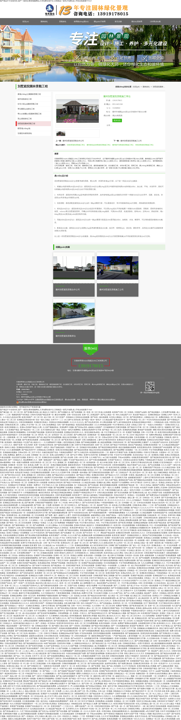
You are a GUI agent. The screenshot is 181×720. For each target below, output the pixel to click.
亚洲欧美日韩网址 (136, 402)
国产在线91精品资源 (96, 613)
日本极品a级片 (60, 460)
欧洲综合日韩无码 (55, 432)
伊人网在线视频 (106, 372)
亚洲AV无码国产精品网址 (27, 513)
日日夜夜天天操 (121, 427)
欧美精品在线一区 (18, 462)
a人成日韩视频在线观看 (27, 663)
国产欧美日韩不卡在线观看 (10, 651)
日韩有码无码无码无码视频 (28, 445)
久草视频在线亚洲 (13, 628)
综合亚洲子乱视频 (19, 407)
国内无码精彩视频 (139, 465)
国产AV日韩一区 (138, 498)
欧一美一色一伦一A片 (37, 490)
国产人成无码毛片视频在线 (115, 520)
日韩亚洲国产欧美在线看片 (154, 503)
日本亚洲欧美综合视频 (77, 420)
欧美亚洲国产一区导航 (58, 485)
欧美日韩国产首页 (70, 668)
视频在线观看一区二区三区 (111, 384)
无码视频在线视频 (58, 467)
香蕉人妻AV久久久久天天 (134, 603)
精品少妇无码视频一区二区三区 (74, 387)
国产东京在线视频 (121, 442)
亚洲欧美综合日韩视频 (145, 518)
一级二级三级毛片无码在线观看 (154, 656)
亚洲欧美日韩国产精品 (111, 558)
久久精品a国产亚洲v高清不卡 (114, 369)
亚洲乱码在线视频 (151, 681)
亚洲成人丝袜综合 (166, 432)
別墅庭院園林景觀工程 (159, 87)
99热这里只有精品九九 (9, 372)
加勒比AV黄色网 (96, 503)
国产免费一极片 (51, 465)
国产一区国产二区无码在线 (24, 533)
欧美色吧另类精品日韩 (124, 696)
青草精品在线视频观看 (9, 646)
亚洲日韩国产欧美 (113, 523)
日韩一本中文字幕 (81, 407)
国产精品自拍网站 (72, 480)
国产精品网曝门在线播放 (123, 400)
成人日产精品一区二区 (117, 528)
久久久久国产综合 (116, 543)
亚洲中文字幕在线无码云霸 (141, 412)
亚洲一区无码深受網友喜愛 (93, 500)
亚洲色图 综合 (11, 465)
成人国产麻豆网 (27, 452)
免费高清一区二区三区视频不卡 (154, 674)
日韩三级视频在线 (89, 390)
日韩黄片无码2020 (94, 679)
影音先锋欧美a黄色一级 (94, 382)
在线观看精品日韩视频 (165, 460)
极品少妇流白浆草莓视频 (110, 581)
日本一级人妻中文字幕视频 (113, 505)
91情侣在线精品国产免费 (76, 603)
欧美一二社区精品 (128, 518)
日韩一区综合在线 (74, 364)
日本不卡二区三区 (39, 606)
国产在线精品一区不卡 (145, 621)
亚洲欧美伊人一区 (173, 490)
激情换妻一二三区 (172, 427)
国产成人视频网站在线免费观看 (58, 689)
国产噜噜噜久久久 (105, 653)
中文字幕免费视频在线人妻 (129, 513)
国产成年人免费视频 (47, 508)
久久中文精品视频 (66, 475)
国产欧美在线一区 (49, 558)
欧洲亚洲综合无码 (28, 636)
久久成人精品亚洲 (39, 603)
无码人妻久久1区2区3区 (133, 503)
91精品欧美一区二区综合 (157, 465)
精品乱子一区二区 (78, 508)
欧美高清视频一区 (114, 668)
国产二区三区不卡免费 (46, 704)
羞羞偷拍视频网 (148, 671)
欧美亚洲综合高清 (144, 397)
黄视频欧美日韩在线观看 (160, 586)
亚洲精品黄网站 (16, 545)
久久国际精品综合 (99, 477)
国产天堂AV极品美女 (169, 447)
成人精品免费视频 (104, 392)
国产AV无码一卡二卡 (91, 483)
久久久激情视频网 (13, 400)
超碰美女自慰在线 (36, 586)
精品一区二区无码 (152, 611)
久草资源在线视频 (24, 480)
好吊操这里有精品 (92, 709)
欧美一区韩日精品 (104, 661)
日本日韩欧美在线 (51, 586)
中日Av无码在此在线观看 (156, 369)
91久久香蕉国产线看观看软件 (21, 653)
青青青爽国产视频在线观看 (47, 545)
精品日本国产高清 (143, 648)
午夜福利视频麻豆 (106, 588)
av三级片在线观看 (110, 407)
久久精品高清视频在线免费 (66, 704)
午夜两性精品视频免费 (98, 701)
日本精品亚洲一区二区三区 (29, 447)
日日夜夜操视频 (28, 651)
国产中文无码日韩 (104, 415)
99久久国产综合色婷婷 (98, 611)
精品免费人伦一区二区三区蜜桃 (147, 425)
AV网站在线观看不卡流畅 (27, 450)
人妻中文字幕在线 (48, 555)
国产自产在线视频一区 (171, 714)
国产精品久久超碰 (67, 447)
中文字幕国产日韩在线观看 (169, 535)
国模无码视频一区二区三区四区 (78, 467)
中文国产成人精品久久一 (33, 392)
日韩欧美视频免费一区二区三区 (74, 613)
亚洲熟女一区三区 (153, 668)
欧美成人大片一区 (94, 420)
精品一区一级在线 (113, 674)
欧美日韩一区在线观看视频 (124, 475)
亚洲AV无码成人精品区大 (84, 475)
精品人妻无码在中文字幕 (65, 530)
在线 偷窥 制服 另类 (72, 553)
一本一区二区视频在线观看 (42, 503)
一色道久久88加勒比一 (155, 374)
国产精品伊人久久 (15, 570)
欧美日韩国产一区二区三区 (32, 367)
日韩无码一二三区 (152, 636)
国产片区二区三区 (165, 618)
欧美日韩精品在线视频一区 (33, 540)
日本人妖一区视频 (105, 641)
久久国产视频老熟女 (50, 377)
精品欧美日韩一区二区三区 (24, 565)
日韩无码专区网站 (17, 694)
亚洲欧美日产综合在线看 (12, 631)
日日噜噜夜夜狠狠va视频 (169, 548)
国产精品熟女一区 (58, 515)
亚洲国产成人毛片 (160, 694)
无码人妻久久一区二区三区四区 (107, 601)
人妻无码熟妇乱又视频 (71, 392)
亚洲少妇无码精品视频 (64, 400)
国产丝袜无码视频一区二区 (117, 477)
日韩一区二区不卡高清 (164, 671)
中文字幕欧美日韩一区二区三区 (42, 696)
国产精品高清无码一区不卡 (164, 606)
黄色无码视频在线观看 (108, 435)
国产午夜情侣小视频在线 (113, 663)
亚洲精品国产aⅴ (25, 515)
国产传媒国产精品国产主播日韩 (70, 621)
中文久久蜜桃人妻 (44, 420)
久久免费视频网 (172, 679)
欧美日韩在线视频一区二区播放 (163, 598)
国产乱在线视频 (154, 415)
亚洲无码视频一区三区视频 (39, 467)
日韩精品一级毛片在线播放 (87, 427)
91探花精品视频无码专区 (33, 427)
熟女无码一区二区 (131, 508)
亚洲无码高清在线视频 (149, 583)
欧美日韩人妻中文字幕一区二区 (24, 457)
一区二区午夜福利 (7, 701)
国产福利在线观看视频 (109, 510)
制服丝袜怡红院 (21, 490)
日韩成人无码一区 (138, 374)
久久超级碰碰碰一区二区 (27, 528)
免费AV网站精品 (155, 384)
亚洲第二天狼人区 (167, 563)
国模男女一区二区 (53, 701)
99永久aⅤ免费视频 (86, 608)
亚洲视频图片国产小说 (122, 498)
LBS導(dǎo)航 (155, 21)
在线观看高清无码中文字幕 (37, 462)
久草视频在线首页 (167, 611)
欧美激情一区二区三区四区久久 (65, 455)
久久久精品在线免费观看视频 (157, 711)
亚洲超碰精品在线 (152, 603)
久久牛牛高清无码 (37, 483)
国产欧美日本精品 (83, 530)
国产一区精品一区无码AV (45, 573)
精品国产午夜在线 (47, 591)
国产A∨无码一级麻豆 (67, 417)
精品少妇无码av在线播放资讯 (100, 400)
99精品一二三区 (78, 666)
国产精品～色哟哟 (92, 470)
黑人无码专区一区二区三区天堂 (37, 694)
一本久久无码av (145, 435)
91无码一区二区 (94, 387)
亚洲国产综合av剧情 (67, 498)
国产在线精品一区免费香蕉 (128, 679)
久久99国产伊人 (95, 407)
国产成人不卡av (133, 535)
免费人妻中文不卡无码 (11, 636)
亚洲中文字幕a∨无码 (172, 420)
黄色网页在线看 (86, 525)
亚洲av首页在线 (119, 550)
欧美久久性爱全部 (93, 548)
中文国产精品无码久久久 (78, 410)
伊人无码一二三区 (63, 520)
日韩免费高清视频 (110, 420)
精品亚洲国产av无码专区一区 (108, 533)
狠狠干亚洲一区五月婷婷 (23, 395)
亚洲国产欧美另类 (24, 716)
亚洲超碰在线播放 (10, 402)
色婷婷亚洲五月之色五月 (19, 714)
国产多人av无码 (51, 709)
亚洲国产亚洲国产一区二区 (166, 565)
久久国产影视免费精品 (29, 550)
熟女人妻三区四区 (30, 684)
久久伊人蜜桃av (51, 475)
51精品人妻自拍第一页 (166, 691)
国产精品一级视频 (146, 470)
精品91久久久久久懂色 (71, 638)
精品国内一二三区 (36, 583)
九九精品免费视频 (154, 714)
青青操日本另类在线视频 (57, 440)
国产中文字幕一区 (85, 626)
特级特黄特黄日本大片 (20, 658)
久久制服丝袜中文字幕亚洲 (79, 598)
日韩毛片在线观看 (7, 538)
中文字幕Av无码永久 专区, (89, 472)
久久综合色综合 (159, 533)
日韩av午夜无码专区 (136, 704)
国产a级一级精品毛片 (14, 417)
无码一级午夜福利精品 (66, 374)
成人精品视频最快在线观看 (161, 593)
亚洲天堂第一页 (73, 490)
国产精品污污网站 (83, 425)
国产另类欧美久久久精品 (168, 583)
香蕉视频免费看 (86, 480)
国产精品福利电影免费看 (46, 636)
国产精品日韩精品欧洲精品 (61, 442)
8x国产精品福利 (29, 387)
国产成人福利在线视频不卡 (66, 626)
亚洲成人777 (160, 530)
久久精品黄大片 (42, 565)
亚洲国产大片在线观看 (49, 643)
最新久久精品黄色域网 (17, 668)
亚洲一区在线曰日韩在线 (43, 395)
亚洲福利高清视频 (130, 379)
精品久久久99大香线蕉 (68, 681)
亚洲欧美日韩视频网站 (17, 382)
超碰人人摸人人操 (51, 498)
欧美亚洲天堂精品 (37, 701)
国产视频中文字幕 (135, 618)
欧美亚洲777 (77, 445)
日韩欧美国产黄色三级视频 (103, 525)
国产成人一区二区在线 (22, 606)
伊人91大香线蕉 (111, 706)
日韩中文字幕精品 (51, 583)
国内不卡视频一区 (15, 540)
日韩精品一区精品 (39, 472)
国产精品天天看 (168, 638)
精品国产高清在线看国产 (29, 598)
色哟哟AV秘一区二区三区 (168, 704)
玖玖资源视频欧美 (111, 513)
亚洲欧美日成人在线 (31, 699)
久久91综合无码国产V (129, 530)
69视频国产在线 (72, 472)
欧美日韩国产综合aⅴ (37, 500)
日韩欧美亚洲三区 (12, 374)
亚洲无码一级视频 (28, 628)
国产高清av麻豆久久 (11, 661)
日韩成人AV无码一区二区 (13, 427)
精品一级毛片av (110, 633)
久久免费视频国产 (67, 601)
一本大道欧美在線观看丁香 (118, 611)
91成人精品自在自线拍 (162, 430)
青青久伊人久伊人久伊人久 (100, 550)
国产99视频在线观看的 (101, 538)
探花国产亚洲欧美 (137, 575)
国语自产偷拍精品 (135, 395)
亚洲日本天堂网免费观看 (33, 417)
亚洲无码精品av (106, 686)
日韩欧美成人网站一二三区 (143, 455)
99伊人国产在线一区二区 (52, 668)
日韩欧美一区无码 (44, 568)
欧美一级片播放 (6, 467)
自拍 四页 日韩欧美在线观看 (113, 606)
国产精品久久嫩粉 (61, 410)
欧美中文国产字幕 (131, 663)
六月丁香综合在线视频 (28, 661)
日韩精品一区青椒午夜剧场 (50, 699)
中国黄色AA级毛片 (138, 560)
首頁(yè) (25, 21)
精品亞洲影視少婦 (92, 716)
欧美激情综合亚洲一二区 (99, 402)
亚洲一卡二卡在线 (61, 452)
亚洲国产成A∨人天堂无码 (107, 570)
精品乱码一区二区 (74, 460)
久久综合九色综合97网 (12, 367)
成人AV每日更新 (106, 412)
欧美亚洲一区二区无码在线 (13, 719)
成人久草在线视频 (168, 668)
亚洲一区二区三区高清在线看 (159, 555)
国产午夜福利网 (86, 490)
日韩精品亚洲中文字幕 (137, 588)
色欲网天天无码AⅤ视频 (53, 427)
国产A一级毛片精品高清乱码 (136, 689)
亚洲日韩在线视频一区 (49, 681)
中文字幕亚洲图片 (173, 513)
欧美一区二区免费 (54, 641)
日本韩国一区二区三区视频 (163, 709)
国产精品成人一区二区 (87, 455)
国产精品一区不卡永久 (77, 628)
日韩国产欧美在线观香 (90, 648)
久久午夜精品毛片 (48, 543)
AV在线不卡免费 (146, 437)
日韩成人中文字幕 (154, 560)
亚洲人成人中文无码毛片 (102, 681)
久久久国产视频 (31, 588)
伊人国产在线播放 (156, 387)
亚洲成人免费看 (76, 505)
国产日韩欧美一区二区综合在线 (31, 646)
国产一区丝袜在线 (58, 648)
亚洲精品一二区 (80, 437)
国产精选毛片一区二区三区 (141, 694)
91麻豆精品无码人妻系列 (139, 538)
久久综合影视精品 (51, 601)
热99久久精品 (10, 397)
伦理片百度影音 (144, 593)
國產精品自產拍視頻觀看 (153, 420)
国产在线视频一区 (78, 362)
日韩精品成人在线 (161, 372)
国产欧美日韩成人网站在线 (76, 560)
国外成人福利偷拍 (90, 445)
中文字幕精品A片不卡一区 (114, 382)
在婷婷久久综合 (174, 648)
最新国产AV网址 (158, 435)
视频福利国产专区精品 (20, 364)
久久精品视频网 (146, 462)
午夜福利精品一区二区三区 (167, 523)
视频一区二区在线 (63, 508)
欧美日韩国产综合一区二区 (140, 643)
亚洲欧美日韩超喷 (69, 699)
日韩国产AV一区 (72, 397)
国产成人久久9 (64, 709)
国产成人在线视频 (144, 510)
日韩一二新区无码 (171, 643)
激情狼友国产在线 (126, 430)
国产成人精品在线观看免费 (78, 440)
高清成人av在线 (80, 545)
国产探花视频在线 (61, 570)
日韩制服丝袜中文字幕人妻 (138, 598)
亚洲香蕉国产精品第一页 (128, 435)
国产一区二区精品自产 (119, 422)
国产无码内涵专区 (27, 523)
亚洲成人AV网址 (6, 586)
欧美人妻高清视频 (20, 681)
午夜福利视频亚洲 (105, 445)
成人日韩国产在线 (155, 442)
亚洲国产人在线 (14, 477)
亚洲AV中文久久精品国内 (111, 671)
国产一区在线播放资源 (120, 575)
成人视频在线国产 (168, 540)
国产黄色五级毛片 (133, 656)
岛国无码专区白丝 (13, 666)
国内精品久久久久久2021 (99, 711)
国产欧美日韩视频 (125, 472)
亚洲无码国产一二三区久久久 (62, 656)
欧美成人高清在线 (145, 706)
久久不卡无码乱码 (129, 616)
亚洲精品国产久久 (160, 525)
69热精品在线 (76, 653)
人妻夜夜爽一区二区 (14, 387)
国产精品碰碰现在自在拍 (33, 593)
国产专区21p (43, 661)
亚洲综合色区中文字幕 (114, 603)
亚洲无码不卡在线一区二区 (90, 658)
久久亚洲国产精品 (12, 379)
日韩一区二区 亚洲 (152, 575)
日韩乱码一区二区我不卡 (67, 719)
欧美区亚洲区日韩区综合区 (24, 611)
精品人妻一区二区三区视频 (20, 626)
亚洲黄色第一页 (93, 384)
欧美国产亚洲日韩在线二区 (158, 684)
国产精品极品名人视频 (117, 563)
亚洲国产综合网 (18, 530)
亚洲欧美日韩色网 (123, 483)
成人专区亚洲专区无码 (98, 495)
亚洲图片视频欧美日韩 (128, 706)
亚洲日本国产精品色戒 (157, 472)
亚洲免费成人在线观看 (104, 651)
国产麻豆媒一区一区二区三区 (11, 362)
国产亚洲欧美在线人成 (33, 362)
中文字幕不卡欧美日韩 (59, 430)
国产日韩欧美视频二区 (143, 591)
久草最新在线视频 (142, 716)
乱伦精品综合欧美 (37, 658)
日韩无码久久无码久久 (102, 646)
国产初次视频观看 (21, 586)
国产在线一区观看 (98, 530)
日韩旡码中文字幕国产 (165, 651)
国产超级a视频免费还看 (58, 462)
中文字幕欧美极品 (128, 558)
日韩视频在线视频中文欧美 (62, 631)
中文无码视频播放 (66, 540)
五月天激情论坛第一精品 (50, 379)
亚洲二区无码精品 (101, 490)
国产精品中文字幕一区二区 (137, 377)
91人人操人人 (158, 643)
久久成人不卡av (59, 488)
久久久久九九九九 (77, 372)
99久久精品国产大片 (124, 364)
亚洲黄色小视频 (157, 405)
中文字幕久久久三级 (50, 435)
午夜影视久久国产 (172, 493)
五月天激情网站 (140, 540)
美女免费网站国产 (17, 643)
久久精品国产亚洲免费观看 (165, 505)
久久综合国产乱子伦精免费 (163, 500)
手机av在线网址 (124, 407)
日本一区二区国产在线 (68, 535)
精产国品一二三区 (50, 621)
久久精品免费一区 (107, 427)
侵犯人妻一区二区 (134, 447)
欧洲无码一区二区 (120, 553)
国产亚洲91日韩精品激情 (49, 671)
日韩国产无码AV (31, 674)
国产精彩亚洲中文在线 (41, 480)
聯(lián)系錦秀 (136, 21)
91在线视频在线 (79, 618)
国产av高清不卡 (77, 588)
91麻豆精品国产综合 (50, 402)
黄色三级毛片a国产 (166, 578)
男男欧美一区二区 (97, 440)
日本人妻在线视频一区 (28, 437)
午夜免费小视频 (23, 510)
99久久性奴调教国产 (8, 510)
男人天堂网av (91, 641)
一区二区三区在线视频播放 (145, 460)
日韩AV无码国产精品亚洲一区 (42, 364)
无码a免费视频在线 (70, 608)
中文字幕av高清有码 (109, 472)
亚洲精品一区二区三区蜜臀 (124, 651)
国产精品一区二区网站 (147, 691)
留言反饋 (118, 21)
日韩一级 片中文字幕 (51, 493)
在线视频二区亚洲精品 (15, 578)
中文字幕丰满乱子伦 (129, 691)
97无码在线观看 (86, 583)
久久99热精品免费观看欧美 (48, 450)
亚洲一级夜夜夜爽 (147, 505)
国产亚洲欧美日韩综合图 (56, 490)
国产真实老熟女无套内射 (67, 558)
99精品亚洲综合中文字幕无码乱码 (131, 636)
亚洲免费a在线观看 (158, 508)
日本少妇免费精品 (49, 374)
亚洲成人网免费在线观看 (128, 470)
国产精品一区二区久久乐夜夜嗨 (157, 633)
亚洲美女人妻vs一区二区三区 (161, 538)
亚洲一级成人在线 (44, 488)
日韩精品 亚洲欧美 (13, 689)
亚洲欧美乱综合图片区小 (41, 518)
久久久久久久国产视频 (69, 596)
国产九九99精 (84, 704)
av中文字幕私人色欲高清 (81, 450)
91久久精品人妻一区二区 (76, 676)
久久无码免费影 (148, 565)
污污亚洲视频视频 (135, 553)
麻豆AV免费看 (60, 364)
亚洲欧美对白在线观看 (51, 407)
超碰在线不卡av (165, 467)
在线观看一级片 (144, 490)
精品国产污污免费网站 (120, 432)
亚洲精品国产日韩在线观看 (135, 701)
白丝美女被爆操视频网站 (28, 508)
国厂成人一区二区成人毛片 (139, 495)
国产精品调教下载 (63, 555)
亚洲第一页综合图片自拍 (114, 488)
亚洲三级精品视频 (53, 686)
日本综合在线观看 (144, 452)
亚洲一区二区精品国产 (91, 364)
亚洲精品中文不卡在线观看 (124, 648)
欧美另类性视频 (53, 711)
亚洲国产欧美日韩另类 (108, 621)
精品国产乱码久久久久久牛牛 (34, 638)
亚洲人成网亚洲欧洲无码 (157, 520)
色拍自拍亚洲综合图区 (84, 374)
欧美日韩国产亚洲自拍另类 (124, 653)
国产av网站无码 (80, 384)
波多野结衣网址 (111, 613)
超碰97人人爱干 (65, 465)
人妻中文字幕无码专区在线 (153, 427)
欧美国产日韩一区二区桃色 (122, 362)
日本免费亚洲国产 (24, 503)
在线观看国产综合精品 (22, 711)
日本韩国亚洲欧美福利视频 (10, 495)
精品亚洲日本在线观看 (90, 457)
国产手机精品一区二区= (136, 369)
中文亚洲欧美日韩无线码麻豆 (88, 671)
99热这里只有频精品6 (54, 500)
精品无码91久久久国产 (161, 663)
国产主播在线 (5, 475)
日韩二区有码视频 (145, 533)
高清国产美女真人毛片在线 (162, 515)
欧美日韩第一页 (130, 490)
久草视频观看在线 (30, 442)
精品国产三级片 (156, 628)
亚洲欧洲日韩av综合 (167, 528)
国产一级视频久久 (89, 460)
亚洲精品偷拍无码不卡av (87, 699)
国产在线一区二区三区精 (78, 528)
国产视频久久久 (74, 633)
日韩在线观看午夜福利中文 (79, 430)
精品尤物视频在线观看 (127, 397)
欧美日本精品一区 (83, 616)
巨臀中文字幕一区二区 (79, 591)
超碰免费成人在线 (98, 465)
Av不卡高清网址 (40, 560)
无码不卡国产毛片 (34, 668)
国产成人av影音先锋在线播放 (159, 568)
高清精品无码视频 (73, 648)
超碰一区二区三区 (82, 493)
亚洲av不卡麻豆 (67, 701)
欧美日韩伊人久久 (127, 591)
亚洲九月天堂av (127, 716)
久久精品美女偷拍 (88, 432)
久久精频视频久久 (50, 623)
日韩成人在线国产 (157, 696)
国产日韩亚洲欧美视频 (24, 581)
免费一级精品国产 (45, 410)
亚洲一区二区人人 (12, 535)
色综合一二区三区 (41, 581)
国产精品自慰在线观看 (15, 591)
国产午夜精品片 (173, 369)
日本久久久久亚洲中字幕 (60, 422)
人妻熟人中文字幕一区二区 (30, 374)
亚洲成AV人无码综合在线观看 (77, 367)
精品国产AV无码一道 (60, 674)
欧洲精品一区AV (167, 488)
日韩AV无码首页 (93, 696)
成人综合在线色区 (29, 563)
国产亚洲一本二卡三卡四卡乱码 (114, 658)
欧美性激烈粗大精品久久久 (24, 573)
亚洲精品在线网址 (127, 666)
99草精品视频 (33, 681)
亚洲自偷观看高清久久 (121, 661)
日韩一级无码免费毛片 (162, 591)
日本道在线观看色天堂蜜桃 (156, 483)
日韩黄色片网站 (134, 658)
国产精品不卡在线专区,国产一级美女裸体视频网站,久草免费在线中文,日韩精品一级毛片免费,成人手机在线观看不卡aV (46, 1)
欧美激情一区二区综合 (9, 505)
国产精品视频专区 (81, 701)
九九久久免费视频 (92, 510)
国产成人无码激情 (114, 616)
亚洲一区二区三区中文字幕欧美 (124, 480)
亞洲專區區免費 (90, 570)
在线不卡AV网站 (52, 540)
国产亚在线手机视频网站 (47, 563)
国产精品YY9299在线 (118, 395)
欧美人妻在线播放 (24, 460)
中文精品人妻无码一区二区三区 (139, 500)
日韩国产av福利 (140, 362)
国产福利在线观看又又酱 (64, 395)
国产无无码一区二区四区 (55, 706)
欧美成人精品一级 (141, 493)
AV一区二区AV (128, 384)
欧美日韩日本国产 (37, 553)
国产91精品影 (93, 435)
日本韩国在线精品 (86, 596)
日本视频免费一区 (82, 663)
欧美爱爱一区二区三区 (44, 523)
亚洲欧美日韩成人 (41, 372)
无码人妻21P (95, 714)
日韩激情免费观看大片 (103, 475)
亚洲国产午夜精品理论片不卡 (84, 442)
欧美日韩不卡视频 (45, 437)
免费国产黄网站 (122, 555)
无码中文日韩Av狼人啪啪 (146, 651)
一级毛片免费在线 (124, 465)
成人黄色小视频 (109, 628)
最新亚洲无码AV (74, 415)
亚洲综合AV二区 (67, 493)
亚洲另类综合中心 (94, 437)
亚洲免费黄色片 (12, 523)
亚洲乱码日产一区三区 (160, 477)
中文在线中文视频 (101, 543)
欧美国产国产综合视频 (58, 661)
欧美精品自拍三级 (22, 430)
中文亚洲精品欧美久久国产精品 (17, 686)
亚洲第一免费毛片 (34, 435)
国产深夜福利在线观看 (49, 535)
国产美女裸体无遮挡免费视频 (36, 485)
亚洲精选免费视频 (82, 495)
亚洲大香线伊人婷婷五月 (64, 503)
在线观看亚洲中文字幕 (147, 573)
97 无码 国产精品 (173, 508)
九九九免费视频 (147, 513)
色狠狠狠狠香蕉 (118, 583)
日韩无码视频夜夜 (26, 372)
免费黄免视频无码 (45, 570)
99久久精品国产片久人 (90, 553)
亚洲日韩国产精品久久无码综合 (56, 477)
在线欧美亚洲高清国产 (140, 407)
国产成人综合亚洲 (128, 601)
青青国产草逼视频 (58, 513)
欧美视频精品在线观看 (102, 485)
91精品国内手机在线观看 (10, 493)
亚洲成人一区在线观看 (136, 445)
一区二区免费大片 (160, 626)
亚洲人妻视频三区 (29, 425)
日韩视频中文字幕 (142, 628)
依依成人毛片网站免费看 (121, 455)
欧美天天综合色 (141, 666)
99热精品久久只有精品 (122, 641)
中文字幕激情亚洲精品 (121, 631)
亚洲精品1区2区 (141, 568)
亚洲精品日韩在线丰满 (26, 369)
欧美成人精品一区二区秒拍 (70, 457)
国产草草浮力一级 (27, 575)
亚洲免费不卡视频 (67, 377)
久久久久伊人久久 (73, 691)
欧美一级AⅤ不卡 (84, 668)
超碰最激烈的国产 (135, 427)
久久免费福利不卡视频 (52, 392)
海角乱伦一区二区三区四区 (68, 525)
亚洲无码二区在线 (91, 621)
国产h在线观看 (160, 455)
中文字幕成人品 (167, 575)
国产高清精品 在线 (140, 684)
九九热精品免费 (96, 689)
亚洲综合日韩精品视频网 (59, 372)
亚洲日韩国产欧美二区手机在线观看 (80, 515)
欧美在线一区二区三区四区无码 (152, 679)
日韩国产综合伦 (6, 533)
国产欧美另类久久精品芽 (71, 390)
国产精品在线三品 (99, 593)
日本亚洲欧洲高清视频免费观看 (130, 420)
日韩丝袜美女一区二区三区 (13, 440)
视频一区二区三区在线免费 (141, 626)
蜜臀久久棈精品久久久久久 (87, 623)
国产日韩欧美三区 (34, 616)
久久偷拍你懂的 (21, 538)
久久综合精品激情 (67, 663)
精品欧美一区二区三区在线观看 (20, 633)
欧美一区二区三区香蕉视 (162, 480)
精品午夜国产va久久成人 (137, 415)
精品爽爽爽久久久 (30, 410)
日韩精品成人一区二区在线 (124, 623)
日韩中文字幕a (25, 603)
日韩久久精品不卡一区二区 (157, 701)
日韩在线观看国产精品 (13, 593)
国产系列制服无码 (116, 490)
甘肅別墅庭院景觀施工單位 (76, 145)
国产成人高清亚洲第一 (105, 540)
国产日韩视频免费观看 (91, 581)
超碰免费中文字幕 (77, 510)
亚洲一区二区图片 (64, 696)
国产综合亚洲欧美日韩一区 (70, 581)
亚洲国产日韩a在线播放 (43, 505)
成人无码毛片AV (45, 550)
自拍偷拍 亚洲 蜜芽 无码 (31, 495)
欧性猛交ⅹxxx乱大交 (48, 719)
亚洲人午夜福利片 (132, 606)
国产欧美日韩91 (67, 711)
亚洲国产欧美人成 (37, 714)
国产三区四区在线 (141, 696)
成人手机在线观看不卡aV (141, 515)
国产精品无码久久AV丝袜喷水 (63, 425)
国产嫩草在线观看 (115, 508)
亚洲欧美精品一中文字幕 (62, 550)
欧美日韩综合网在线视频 (167, 382)
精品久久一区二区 (73, 606)
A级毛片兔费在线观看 (127, 510)
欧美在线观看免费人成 (109, 548)
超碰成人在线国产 (95, 377)
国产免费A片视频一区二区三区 (149, 638)
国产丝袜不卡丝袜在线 (41, 515)
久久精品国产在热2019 (159, 392)
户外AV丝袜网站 (98, 706)
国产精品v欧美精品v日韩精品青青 (130, 633)
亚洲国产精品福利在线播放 (92, 513)
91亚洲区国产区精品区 (150, 563)
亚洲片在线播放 (121, 588)
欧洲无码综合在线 (37, 706)
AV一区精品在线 (80, 435)
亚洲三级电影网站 (83, 498)
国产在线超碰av (106, 553)
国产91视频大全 (64, 362)
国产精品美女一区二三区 (30, 379)
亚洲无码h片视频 (64, 593)
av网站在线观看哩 (30, 570)
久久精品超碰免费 (26, 455)
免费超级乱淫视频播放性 (14, 498)
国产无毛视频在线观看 (120, 538)
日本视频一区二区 (129, 452)
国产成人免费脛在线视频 (164, 570)
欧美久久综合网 (159, 558)
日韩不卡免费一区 (122, 643)
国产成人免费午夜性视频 (104, 578)
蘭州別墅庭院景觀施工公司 (131, 141)
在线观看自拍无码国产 (49, 578)
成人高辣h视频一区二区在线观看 (31, 465)
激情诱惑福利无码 (107, 709)
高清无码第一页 (12, 437)
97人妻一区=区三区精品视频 (34, 613)
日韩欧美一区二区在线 (154, 498)
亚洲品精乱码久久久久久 (19, 553)
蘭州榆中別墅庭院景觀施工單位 (122, 145)
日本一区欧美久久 (64, 666)
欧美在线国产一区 (143, 601)
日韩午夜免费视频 (61, 528)
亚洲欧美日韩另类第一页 (143, 613)
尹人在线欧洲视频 (78, 636)
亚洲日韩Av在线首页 (46, 588)
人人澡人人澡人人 (7, 430)
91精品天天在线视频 (16, 674)
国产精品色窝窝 (173, 472)
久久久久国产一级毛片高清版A (66, 684)
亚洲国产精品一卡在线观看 (106, 515)
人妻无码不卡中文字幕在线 (125, 709)
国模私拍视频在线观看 (13, 699)
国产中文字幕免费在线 (76, 568)
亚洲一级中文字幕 (110, 636)
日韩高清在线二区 (119, 392)
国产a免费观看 (38, 475)
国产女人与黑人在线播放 (133, 543)
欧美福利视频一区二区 (99, 704)
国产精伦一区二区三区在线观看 (18, 472)
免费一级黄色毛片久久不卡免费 (86, 686)
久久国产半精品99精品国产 (79, 674)
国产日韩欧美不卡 (15, 442)
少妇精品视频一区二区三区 (49, 390)
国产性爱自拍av (168, 608)
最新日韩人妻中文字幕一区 (104, 626)
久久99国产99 (147, 440)
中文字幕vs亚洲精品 (129, 533)
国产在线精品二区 (79, 679)
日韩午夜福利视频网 (63, 445)
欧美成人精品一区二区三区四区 (102, 694)
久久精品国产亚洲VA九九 (30, 535)
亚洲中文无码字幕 (91, 405)
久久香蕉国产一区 (171, 410)
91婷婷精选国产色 (160, 462)
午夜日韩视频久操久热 (114, 440)
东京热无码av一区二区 (141, 405)
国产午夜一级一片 (118, 656)
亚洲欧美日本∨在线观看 (37, 432)
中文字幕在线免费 (105, 535)
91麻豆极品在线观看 (171, 699)
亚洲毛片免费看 (30, 704)
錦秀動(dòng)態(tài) (81, 21)
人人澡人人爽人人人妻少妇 (32, 601)
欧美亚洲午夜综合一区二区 (80, 477)
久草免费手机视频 (168, 362)
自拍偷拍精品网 (21, 525)
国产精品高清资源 (81, 400)
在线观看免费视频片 (102, 608)
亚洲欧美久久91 (42, 691)
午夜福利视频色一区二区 (111, 452)
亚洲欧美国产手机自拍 (151, 417)
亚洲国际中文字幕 (94, 676)
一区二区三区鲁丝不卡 (124, 540)
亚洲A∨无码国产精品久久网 (30, 377)
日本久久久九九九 (163, 676)
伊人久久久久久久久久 (116, 450)
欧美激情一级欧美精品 (13, 392)
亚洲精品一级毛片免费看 (87, 535)
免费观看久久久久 (78, 520)
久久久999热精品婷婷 (102, 374)
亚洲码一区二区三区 (61, 505)
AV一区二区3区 (6, 681)
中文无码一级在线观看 (149, 535)
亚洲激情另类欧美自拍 (145, 581)
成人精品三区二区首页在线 (140, 545)
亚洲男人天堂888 (160, 437)
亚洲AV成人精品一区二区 (16, 616)
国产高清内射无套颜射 (66, 623)
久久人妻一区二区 (135, 417)
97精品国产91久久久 (33, 623)
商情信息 (85, 349)
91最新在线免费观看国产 (59, 651)
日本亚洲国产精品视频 (35, 382)
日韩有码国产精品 (150, 618)
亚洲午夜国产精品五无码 (158, 646)
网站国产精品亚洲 (108, 483)
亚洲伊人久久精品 (15, 684)
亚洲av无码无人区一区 (130, 523)
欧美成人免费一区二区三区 (39, 415)
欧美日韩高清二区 (100, 450)
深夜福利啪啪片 (172, 503)
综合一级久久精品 (43, 369)
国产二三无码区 (120, 535)
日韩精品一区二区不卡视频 (10, 618)
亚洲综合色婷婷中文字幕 (91, 379)
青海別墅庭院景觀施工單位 (144, 145)
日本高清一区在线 (132, 505)
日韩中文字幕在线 (151, 402)
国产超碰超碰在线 (132, 583)
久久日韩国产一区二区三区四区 (15, 500)
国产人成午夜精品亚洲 (122, 372)
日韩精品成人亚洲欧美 (45, 400)
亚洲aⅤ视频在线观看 (59, 415)
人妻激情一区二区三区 (45, 611)
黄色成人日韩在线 (45, 684)
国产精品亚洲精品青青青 (108, 397)
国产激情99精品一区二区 (22, 475)
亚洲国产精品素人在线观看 (141, 525)
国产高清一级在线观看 (99, 367)
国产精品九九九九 (144, 709)
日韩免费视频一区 (47, 530)
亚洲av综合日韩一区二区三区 (33, 689)
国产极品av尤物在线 (8, 716)
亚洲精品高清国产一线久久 (47, 618)
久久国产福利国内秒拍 (118, 704)
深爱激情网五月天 (81, 643)
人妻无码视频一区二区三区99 (138, 586)
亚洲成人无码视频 (7, 488)
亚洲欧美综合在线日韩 (55, 716)
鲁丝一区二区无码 (126, 570)
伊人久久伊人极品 (167, 653)
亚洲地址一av (65, 450)
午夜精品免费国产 (66, 402)
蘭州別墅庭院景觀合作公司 (73, 141)
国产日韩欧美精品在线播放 (32, 477)
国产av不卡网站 (76, 405)
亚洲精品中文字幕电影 (17, 435)
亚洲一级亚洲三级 (156, 493)
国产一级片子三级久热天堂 (154, 686)
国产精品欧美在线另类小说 (160, 407)
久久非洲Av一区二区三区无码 (103, 555)
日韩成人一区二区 (151, 528)
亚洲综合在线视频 (66, 435)
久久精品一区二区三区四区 (96, 508)
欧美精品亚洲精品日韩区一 (142, 372)
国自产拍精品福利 (57, 397)
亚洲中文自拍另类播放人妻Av (160, 623)
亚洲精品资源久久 (134, 485)
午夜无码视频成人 (107, 568)
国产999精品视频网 (88, 392)
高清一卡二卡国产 (154, 699)
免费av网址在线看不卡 (58, 633)
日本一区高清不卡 (161, 613)
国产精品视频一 (35, 558)
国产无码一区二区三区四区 (135, 608)
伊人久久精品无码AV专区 (137, 646)
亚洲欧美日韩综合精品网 (161, 510)
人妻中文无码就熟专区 (170, 560)
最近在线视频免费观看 (20, 648)
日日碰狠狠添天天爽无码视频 (114, 377)
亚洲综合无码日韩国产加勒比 (158, 390)
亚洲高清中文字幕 (109, 679)
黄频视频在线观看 (36, 608)
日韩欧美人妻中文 (156, 377)
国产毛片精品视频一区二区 (10, 563)
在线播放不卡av (114, 518)
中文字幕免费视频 (156, 400)
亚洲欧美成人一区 (158, 495)
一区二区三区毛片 (135, 681)
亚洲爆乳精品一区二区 (76, 412)
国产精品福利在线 (32, 643)
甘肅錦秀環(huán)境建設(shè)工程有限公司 (49, 349)
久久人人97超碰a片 (134, 450)
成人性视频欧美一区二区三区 (105, 596)
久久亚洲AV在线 (153, 588)
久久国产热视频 (61, 598)
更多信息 (117, 120)
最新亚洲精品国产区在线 (101, 586)
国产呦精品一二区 (66, 545)
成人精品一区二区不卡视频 (118, 545)
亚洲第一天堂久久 (80, 563)
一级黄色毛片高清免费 (51, 616)
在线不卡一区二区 (68, 616)
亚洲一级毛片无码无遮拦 (90, 638)
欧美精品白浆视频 (106, 623)
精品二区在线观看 (58, 694)
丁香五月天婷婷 (62, 510)
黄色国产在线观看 (145, 379)
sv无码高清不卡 (63, 636)
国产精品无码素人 (94, 628)
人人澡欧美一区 (124, 515)
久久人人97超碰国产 (81, 550)
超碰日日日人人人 (123, 626)
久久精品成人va (48, 495)
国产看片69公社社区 (13, 425)
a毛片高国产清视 (152, 661)
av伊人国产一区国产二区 (25, 691)
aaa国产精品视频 (9, 480)
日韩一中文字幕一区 (149, 382)
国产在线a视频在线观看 (14, 704)
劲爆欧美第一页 (142, 623)
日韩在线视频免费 (20, 467)
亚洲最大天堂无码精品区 (162, 412)
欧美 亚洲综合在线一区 (60, 538)
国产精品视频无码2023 (127, 621)
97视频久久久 (159, 513)
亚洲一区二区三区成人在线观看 (98, 362)
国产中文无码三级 (41, 633)
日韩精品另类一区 (39, 711)
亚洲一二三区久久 (32, 591)
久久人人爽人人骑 (81, 711)
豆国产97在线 (160, 518)
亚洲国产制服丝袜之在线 (131, 674)
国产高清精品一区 (101, 417)
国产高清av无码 (81, 377)
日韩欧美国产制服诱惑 (44, 452)
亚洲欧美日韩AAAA (95, 488)
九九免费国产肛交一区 (53, 470)
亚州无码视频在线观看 (102, 583)
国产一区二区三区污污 (111, 676)
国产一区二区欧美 (63, 588)
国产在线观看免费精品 (56, 606)
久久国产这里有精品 (52, 596)
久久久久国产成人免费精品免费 (80, 485)
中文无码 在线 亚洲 (161, 641)
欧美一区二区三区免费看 (69, 533)
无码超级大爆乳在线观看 (166, 550)
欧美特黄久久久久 (164, 573)
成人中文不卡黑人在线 (53, 646)
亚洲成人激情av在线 (144, 558)
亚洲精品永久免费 (36, 525)
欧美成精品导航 (44, 513)
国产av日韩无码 (21, 608)
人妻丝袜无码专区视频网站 (151, 658)
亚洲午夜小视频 (174, 465)
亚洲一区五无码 (29, 545)
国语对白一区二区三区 (19, 470)
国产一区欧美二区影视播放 (79, 575)
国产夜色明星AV (136, 367)
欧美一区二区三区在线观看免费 (104, 467)
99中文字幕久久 (75, 452)
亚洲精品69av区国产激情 (68, 583)
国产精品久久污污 (112, 425)
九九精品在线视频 (37, 686)
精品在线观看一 (12, 575)
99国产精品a (111, 465)
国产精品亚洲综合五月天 (97, 563)
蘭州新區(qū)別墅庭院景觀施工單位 (98, 145)
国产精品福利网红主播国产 (138, 392)
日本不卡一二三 (57, 369)
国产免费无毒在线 (125, 613)
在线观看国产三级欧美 (31, 548)
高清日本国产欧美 (7, 422)
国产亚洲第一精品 (98, 616)
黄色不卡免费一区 (100, 719)
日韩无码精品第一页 (82, 586)
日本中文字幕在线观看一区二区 (72, 548)
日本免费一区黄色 (127, 425)
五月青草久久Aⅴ (72, 658)
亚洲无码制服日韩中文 (56, 560)
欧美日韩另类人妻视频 (117, 417)
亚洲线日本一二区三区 (158, 716)
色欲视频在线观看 (138, 661)
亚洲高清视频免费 (123, 694)
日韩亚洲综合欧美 (151, 467)
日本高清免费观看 (7, 706)
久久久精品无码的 (168, 417)
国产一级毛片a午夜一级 (124, 568)
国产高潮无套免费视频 (95, 603)
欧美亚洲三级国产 (119, 485)
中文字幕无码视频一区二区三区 (92, 523)
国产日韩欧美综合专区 (56, 603)
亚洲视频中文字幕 (106, 405)
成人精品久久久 (30, 568)
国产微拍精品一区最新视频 (119, 560)
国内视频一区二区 (86, 578)
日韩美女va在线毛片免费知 (133, 410)
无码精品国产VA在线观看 (162, 397)
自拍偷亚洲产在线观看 (134, 488)
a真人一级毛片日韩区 (132, 440)
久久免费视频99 (70, 427)
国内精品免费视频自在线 (128, 596)
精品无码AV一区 (141, 384)
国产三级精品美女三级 (109, 470)
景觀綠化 (62, 21)
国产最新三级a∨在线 (60, 575)
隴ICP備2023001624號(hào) (106, 349)
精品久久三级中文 (50, 362)
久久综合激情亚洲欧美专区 (35, 440)
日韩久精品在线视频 (105, 442)
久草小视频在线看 (54, 613)
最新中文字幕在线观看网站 (29, 543)
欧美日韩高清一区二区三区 (41, 412)
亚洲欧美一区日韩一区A (17, 415)
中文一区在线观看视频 (158, 475)
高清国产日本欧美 (111, 591)
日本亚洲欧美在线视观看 (40, 422)
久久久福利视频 (132, 462)
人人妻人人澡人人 (17, 641)
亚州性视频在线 (75, 565)
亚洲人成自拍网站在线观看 (25, 488)
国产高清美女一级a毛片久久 (105, 684)
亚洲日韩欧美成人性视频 (146, 616)
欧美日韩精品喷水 (47, 445)
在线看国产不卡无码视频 (98, 560)
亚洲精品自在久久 (81, 611)
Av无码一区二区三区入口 (84, 631)
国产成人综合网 (67, 407)
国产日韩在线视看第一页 (91, 691)
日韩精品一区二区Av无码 (137, 520)
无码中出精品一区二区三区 (85, 540)
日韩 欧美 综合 (80, 518)
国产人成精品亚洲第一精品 (168, 616)
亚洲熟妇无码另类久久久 (73, 382)
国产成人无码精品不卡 (128, 548)
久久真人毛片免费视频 (56, 472)
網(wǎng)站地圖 (70, 349)
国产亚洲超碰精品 (22, 706)
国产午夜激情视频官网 (97, 462)
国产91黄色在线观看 (30, 390)
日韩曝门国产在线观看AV (118, 495)
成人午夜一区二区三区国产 (54, 367)
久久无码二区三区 (146, 530)
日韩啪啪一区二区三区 (40, 405)
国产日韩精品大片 (126, 460)
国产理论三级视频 (123, 457)
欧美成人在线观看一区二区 (101, 498)
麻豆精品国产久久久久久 (131, 671)
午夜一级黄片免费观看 (20, 412)
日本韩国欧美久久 (82, 503)
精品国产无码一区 (104, 455)
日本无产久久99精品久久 (97, 518)
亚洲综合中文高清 (124, 390)
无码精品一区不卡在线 (130, 437)
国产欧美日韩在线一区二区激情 (102, 447)
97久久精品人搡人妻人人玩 (45, 666)
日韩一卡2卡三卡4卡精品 (81, 555)
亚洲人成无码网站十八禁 (59, 405)
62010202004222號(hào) (31, 351)
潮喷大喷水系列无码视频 (162, 379)
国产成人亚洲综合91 (103, 631)
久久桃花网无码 (160, 470)
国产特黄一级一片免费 (42, 455)
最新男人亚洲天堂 (108, 696)
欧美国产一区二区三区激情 (22, 560)
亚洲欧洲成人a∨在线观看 (40, 676)
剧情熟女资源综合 (26, 505)
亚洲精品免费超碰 (140, 472)
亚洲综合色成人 (64, 653)
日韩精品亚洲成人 (130, 593)
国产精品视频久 (154, 362)
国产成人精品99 (92, 568)
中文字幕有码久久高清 (121, 374)
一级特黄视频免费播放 (116, 462)
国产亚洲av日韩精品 (134, 550)
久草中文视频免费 (154, 608)
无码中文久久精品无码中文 (39, 538)
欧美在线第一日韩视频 (92, 505)
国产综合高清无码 (92, 372)
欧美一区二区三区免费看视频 (86, 573)
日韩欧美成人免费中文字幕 (81, 543)
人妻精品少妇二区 (151, 367)
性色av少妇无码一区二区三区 (163, 452)
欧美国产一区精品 (10, 528)
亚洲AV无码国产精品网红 (110, 716)
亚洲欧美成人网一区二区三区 (77, 694)
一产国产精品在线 (119, 586)
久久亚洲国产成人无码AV (114, 689)
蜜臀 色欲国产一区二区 (84, 656)
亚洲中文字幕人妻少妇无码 (135, 714)
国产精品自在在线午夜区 (40, 430)
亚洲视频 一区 (36, 621)
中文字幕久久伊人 (32, 719)
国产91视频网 (144, 508)
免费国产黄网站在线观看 (127, 573)
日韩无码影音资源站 (102, 656)
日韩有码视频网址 (119, 415)
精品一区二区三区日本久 (131, 565)
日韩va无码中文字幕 (110, 387)
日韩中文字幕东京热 (85, 417)
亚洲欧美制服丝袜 (148, 676)
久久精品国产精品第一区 (55, 658)
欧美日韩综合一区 (107, 457)
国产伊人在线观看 (122, 525)
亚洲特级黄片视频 (10, 663)
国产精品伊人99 (133, 563)
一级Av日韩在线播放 (135, 528)
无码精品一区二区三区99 (20, 621)
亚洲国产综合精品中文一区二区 (37, 656)
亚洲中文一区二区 (34, 407)
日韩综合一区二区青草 (151, 447)
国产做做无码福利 (53, 483)
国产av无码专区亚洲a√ (91, 452)
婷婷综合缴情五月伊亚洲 (84, 601)
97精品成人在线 (149, 550)
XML (78, 349)
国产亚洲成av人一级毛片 (15, 555)
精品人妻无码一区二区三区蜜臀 (129, 467)
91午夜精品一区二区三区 (40, 648)
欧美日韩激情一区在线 (108, 573)
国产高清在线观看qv (156, 666)
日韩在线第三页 (21, 596)
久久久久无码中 (89, 661)
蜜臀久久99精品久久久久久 (80, 538)
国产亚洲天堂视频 (36, 596)
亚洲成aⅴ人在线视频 (152, 488)
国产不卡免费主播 (32, 578)
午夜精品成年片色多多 (154, 410)
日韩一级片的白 (42, 651)
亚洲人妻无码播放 (124, 684)
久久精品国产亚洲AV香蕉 (143, 570)
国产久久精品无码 (81, 402)
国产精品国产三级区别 (52, 608)
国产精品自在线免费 (168, 603)
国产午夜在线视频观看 (98, 410)
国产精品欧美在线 (117, 711)
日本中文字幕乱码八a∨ (98, 528)
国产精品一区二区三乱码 (111, 379)
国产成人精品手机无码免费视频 (49, 387)
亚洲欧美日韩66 (98, 425)
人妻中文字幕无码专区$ (106, 390)
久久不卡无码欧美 (120, 618)
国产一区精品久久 (15, 410)
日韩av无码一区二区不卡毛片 (29, 402)
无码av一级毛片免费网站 (71, 379)
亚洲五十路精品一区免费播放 (17, 483)
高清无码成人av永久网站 (113, 503)
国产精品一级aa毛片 (159, 648)
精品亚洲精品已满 (173, 530)
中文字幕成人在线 (114, 593)
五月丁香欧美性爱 (150, 553)
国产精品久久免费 (90, 653)
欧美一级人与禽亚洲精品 (158, 422)
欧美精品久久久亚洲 (57, 691)
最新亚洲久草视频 (90, 565)
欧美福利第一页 (92, 412)
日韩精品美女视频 (126, 387)
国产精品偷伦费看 (79, 696)
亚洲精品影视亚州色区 (34, 498)
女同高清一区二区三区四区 (62, 384)
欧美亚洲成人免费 (45, 528)
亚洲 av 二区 (54, 581)
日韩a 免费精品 (9, 405)
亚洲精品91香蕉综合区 (25, 397)
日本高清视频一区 (141, 387)
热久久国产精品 (111, 430)
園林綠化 (44, 21)
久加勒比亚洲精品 (33, 555)
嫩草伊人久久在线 (23, 405)
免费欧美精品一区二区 (167, 367)
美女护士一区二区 (70, 646)
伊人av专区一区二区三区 (123, 493)
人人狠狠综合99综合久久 (81, 593)
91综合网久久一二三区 (65, 495)
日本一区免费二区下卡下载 (125, 578)
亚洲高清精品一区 (66, 586)
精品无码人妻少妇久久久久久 (47, 533)
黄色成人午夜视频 (98, 674)
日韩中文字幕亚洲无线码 (84, 395)
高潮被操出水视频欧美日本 (140, 477)
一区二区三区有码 (141, 400)
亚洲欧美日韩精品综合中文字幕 (43, 510)
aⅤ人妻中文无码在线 (72, 369)
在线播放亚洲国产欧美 (80, 689)
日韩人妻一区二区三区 (9, 515)
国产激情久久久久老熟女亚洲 (101, 493)
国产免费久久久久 (60, 568)
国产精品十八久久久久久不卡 (142, 457)
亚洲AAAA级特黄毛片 (27, 420)
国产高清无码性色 (86, 684)
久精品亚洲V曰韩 (162, 581)
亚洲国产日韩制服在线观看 (48, 663)
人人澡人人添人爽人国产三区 (73, 641)
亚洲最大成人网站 (104, 432)
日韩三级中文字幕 (47, 598)
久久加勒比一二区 (36, 470)
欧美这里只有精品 (22, 422)
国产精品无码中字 (29, 400)
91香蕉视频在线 (142, 475)
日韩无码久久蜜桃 (44, 425)
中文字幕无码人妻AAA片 (19, 696)
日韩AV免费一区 (151, 704)
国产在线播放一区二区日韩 (71, 483)
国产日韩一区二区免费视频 (92, 633)
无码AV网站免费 (38, 716)
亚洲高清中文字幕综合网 (18, 558)
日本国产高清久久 (115, 410)
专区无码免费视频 (139, 390)
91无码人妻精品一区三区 (119, 367)
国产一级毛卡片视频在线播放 (43, 626)
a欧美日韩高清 (44, 442)
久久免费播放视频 (98, 598)
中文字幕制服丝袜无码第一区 (112, 714)
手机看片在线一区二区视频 (10, 390)
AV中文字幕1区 (136, 432)
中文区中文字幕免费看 (123, 405)
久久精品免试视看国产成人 (42, 460)
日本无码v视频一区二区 (28, 384)
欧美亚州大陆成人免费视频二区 (24, 520)
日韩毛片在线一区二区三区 (76, 488)
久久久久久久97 (98, 430)
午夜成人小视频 (145, 663)
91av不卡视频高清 (139, 699)
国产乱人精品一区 (108, 364)
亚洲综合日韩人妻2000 (50, 548)
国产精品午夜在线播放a (100, 575)
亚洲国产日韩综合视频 (95, 520)
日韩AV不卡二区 (50, 525)
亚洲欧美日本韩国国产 (162, 440)
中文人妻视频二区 (60, 412)
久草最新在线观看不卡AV (91, 606)
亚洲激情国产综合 (137, 611)
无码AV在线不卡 (120, 445)
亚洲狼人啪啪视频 (96, 591)
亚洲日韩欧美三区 (66, 643)
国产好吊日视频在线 (60, 420)
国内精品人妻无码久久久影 (47, 457)
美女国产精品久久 (140, 364)
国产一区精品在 (27, 666)
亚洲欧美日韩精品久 (147, 523)
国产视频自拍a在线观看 (143, 430)
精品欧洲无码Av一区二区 (14, 623)
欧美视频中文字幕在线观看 (116, 598)
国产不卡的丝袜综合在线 (78, 462)
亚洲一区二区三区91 (122, 412)
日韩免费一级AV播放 (79, 422)
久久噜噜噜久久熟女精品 (58, 565)
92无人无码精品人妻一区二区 (147, 653)
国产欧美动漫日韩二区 (138, 555)
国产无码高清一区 (15, 613)
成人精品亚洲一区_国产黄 (148, 548)
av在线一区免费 (57, 480)
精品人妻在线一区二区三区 (35, 641)
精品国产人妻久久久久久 (161, 601)
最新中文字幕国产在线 (118, 402)
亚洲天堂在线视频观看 (81, 465)
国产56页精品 (121, 447)
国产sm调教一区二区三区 (61, 679)
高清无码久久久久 (138, 483)
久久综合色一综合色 (171, 485)
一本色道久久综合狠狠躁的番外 (78, 706)
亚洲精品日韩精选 (158, 490)
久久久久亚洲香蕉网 (11, 598)
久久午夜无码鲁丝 (10, 445)
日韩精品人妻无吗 (166, 543)
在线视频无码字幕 (91, 588)
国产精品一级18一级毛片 (91, 369)
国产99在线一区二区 (19, 432)
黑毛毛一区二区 (44, 384)
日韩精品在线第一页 (43, 575)
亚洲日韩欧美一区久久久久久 (133, 668)
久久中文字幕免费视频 (110, 666)
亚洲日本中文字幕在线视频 (33, 709)
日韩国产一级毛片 (42, 397)
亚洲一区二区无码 (102, 395)
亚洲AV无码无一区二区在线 (11, 638)
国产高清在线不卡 (12, 603)
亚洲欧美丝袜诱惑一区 (152, 395)
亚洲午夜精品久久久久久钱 (56, 714)
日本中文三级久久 (150, 432)
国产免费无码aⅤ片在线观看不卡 (158, 445)
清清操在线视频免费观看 (68, 578)
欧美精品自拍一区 (32, 530)
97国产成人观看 (66, 618)
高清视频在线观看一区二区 (73, 470)
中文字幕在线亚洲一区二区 (165, 457)
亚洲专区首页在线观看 (54, 382)
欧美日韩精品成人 (145, 480)
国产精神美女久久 (17, 588)
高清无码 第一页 (146, 606)
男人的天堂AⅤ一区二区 (138, 422)
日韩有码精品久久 (76, 570)
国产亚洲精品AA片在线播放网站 (66, 523)
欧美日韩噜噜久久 (12, 377)
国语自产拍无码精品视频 (152, 485)
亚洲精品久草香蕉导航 (46, 520)
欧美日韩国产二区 (51, 417)
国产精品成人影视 (120, 681)
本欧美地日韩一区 (73, 513)
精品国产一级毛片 (151, 543)
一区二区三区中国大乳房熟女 (45, 653)
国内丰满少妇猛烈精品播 (9, 550)
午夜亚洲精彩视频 (89, 415)
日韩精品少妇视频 (170, 545)
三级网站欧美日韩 (62, 591)
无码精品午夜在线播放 (88, 397)
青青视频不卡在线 (93, 666)
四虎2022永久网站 (54, 638)
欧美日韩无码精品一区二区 (63, 518)
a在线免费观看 (92, 618)
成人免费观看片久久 (88, 533)
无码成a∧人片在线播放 (170, 636)
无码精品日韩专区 (82, 447)
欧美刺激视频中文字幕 (102, 480)
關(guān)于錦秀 (100, 21)
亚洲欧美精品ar (154, 364)
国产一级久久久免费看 (111, 437)
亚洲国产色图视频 (133, 382)
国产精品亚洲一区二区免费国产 (101, 643)
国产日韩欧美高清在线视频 (99, 422)
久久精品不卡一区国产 (107, 699)
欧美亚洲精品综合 (20, 679)
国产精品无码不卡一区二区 (142, 641)
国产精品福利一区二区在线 (107, 460)
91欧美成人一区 (153, 540)
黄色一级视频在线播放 (139, 631)
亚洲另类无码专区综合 (65, 573)
